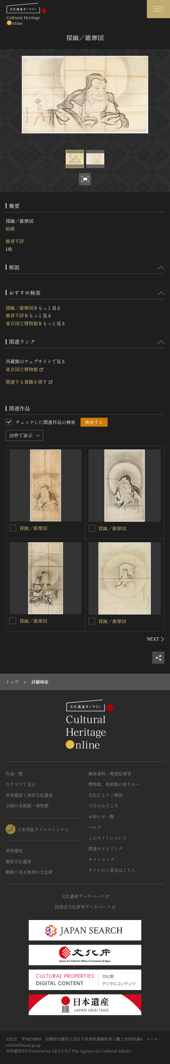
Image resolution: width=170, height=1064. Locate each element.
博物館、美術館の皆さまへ (114, 784)
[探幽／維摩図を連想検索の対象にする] (13, 528)
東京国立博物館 (22, 323)
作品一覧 (14, 773)
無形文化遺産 (18, 861)
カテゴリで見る (21, 784)
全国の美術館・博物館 (27, 805)
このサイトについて (107, 838)
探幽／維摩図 (19, 307)
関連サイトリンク (105, 848)
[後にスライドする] (155, 639)
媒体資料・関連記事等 (109, 773)
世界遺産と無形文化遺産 (29, 795)
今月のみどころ (103, 805)
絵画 (10, 228)
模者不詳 (15, 241)
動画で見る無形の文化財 (29, 872)
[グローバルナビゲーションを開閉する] (158, 9)
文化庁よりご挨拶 (105, 795)
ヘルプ (94, 827)
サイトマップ (101, 859)
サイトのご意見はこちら (112, 870)
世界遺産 (14, 850)
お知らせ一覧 (101, 816)
